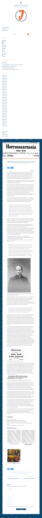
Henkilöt (4, 40)
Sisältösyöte (4, 133)
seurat (17, 473)
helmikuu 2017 (4, 124)
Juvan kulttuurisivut (21, 5)
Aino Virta (11, 472)
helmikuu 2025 (4, 78)
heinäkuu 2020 (4, 100)
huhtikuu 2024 (4, 81)
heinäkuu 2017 (4, 116)
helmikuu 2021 (4, 97)
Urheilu (3, 56)
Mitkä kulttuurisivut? (5, 27)
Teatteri (4, 54)
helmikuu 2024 (4, 84)
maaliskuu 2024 (4, 83)
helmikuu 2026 (4, 75)
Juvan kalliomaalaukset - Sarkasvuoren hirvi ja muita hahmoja (12, 64)
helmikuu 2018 (4, 110)
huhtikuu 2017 (4, 121)
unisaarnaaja (21, 473)
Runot (3, 51)
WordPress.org (4, 136)
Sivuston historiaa (5, 30)
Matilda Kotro (12, 473)
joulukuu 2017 (4, 113)
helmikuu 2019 (4, 103)
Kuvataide (4, 46)
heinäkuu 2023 (4, 86)
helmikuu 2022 (4, 92)
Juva (3, 43)
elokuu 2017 (4, 114)
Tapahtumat (4, 53)
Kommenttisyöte (5, 134)
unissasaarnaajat (28, 473)
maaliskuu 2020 (4, 102)
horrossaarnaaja (17, 472)
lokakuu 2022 (4, 89)
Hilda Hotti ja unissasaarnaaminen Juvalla (9, 66)
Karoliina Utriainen (24, 472)
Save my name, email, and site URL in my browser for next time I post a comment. (20, 506)
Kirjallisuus (4, 45)
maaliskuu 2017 (4, 122)
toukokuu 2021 (4, 94)
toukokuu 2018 (4, 108)
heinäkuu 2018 (4, 105)
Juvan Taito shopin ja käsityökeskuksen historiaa (10, 69)
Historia (4, 42)
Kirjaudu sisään (4, 131)
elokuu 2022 (4, 91)
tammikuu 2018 (4, 111)
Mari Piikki (31, 472)
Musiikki (4, 48)
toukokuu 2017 (4, 119)
